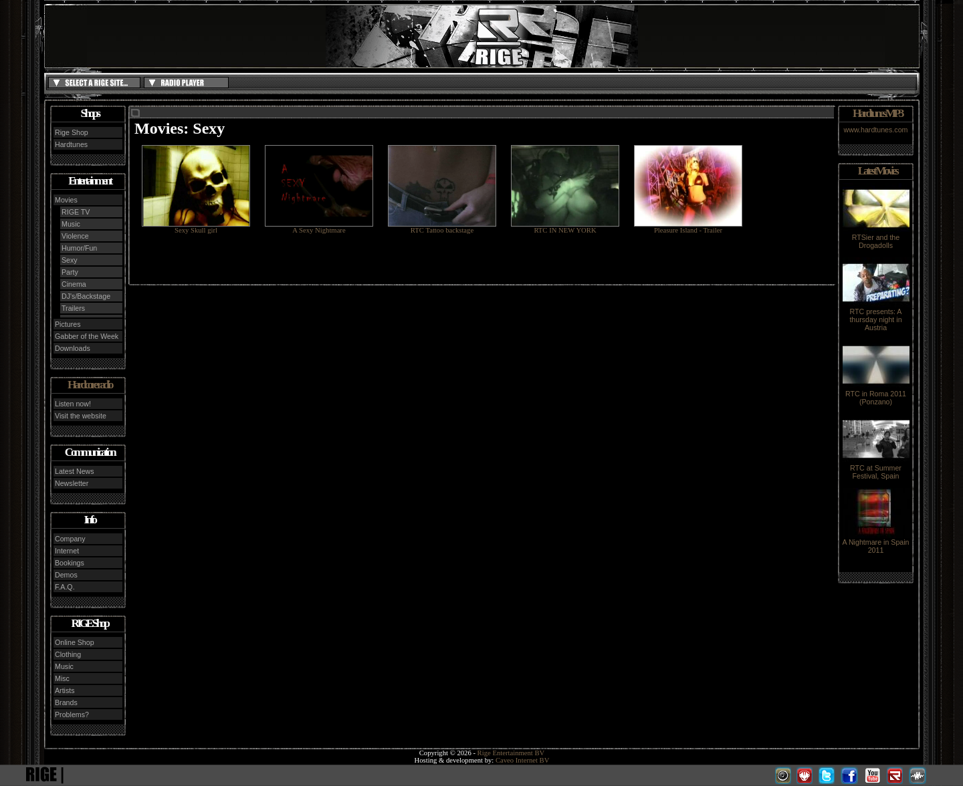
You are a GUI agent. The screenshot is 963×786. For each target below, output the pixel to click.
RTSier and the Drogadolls (876, 238)
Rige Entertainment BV (511, 753)
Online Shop (74, 642)
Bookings (69, 563)
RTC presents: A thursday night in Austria (876, 316)
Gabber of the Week (86, 336)
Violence (75, 236)
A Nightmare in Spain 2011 (875, 542)
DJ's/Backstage (86, 296)
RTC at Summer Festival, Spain (876, 468)
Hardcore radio (90, 384)
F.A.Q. (65, 587)
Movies (66, 200)
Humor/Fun (79, 248)
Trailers (73, 308)
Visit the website (80, 416)
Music (71, 224)
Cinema (74, 284)
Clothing (68, 654)
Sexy (70, 260)
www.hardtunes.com (876, 130)
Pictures (68, 324)
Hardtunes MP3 (877, 113)
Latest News (74, 471)
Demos (66, 575)
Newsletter (71, 483)
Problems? (72, 714)
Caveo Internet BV (523, 760)
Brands (66, 702)
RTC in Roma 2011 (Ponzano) (876, 394)
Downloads (72, 348)
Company (70, 539)
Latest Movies (877, 170)
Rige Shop (71, 132)
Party (70, 272)
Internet (67, 551)
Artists (65, 690)
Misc (62, 678)
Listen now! (73, 404)
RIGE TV (76, 212)
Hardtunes (71, 144)
